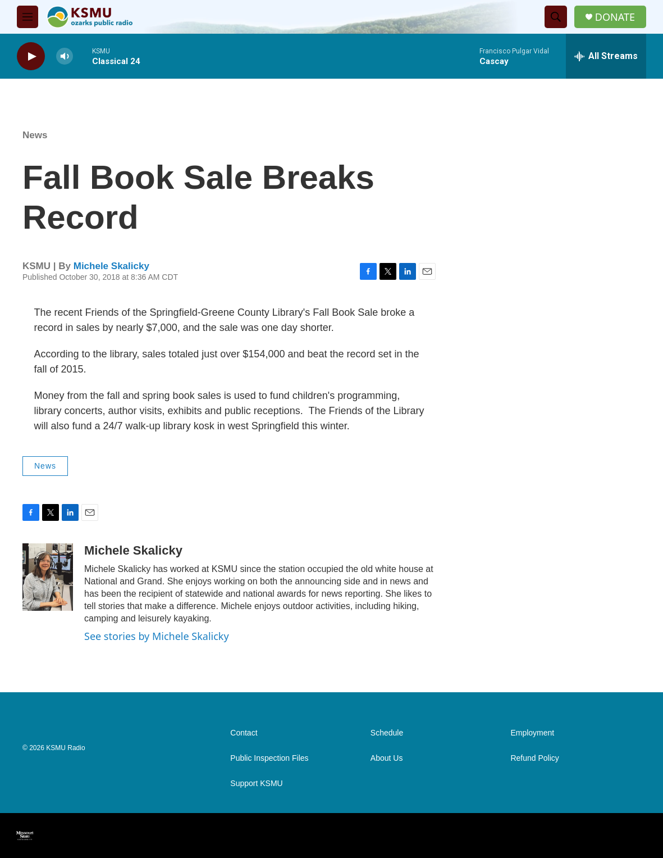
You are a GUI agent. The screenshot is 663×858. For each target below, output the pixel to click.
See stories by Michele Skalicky (156, 636)
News (34, 135)
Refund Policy (534, 758)
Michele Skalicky (111, 266)
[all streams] (606, 56)
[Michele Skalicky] (47, 577)
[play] (31, 56)
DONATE (615, 17)
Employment (532, 733)
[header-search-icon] (556, 17)
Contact (243, 733)
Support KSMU (256, 783)
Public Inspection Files (269, 758)
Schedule (387, 733)
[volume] (64, 56)
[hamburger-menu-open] (27, 17)
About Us (387, 758)
